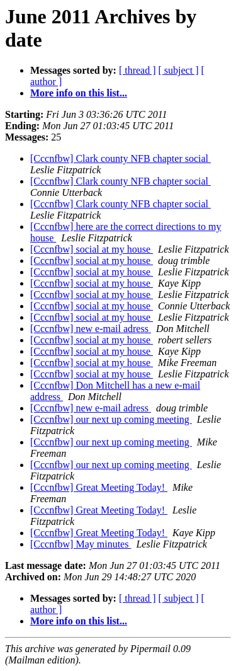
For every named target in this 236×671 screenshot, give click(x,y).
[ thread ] (137, 70)
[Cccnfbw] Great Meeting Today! (98, 487)
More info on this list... (78, 93)
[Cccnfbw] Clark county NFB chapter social (120, 158)
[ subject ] (179, 70)
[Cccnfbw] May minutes (80, 544)
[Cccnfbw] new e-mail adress (90, 328)
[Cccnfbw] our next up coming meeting (111, 419)
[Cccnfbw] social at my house (91, 249)
